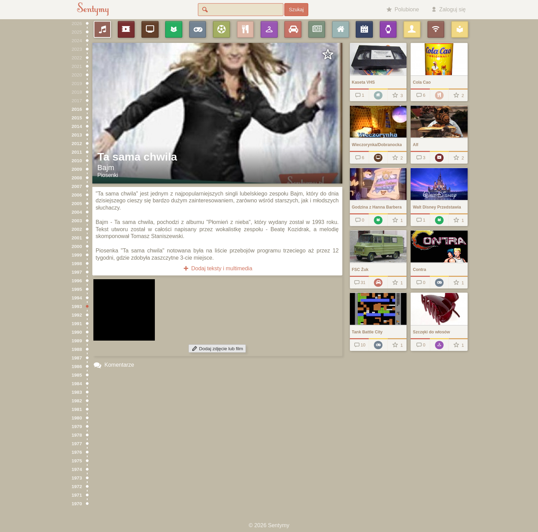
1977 (77, 443)
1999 (77, 255)
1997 (77, 272)
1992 (77, 315)
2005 (77, 203)
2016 (77, 109)
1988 (77, 349)
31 (359, 282)
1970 (77, 503)
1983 (77, 392)
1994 (77, 297)
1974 (77, 469)
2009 (77, 169)
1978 (77, 435)
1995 (77, 289)
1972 (77, 486)
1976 (77, 452)
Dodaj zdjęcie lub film (217, 348)
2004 (77, 212)
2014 (77, 126)
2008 (77, 177)
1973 (77, 478)
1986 (77, 366)
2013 (77, 135)
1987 (77, 357)
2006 (77, 195)
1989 (77, 340)
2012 (77, 143)
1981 (77, 409)
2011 (77, 152)
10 (359, 345)
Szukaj (296, 9)
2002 (77, 229)
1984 (77, 383)
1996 (77, 280)
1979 (77, 426)
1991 (77, 323)
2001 (77, 237)
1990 (77, 332)
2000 (77, 246)
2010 (77, 160)
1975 (77, 460)
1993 (77, 306)
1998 (77, 263)
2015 (77, 117)
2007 (77, 186)
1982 (77, 400)
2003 (77, 220)
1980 (77, 418)
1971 (77, 495)
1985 (77, 375)
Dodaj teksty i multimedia (217, 268)
